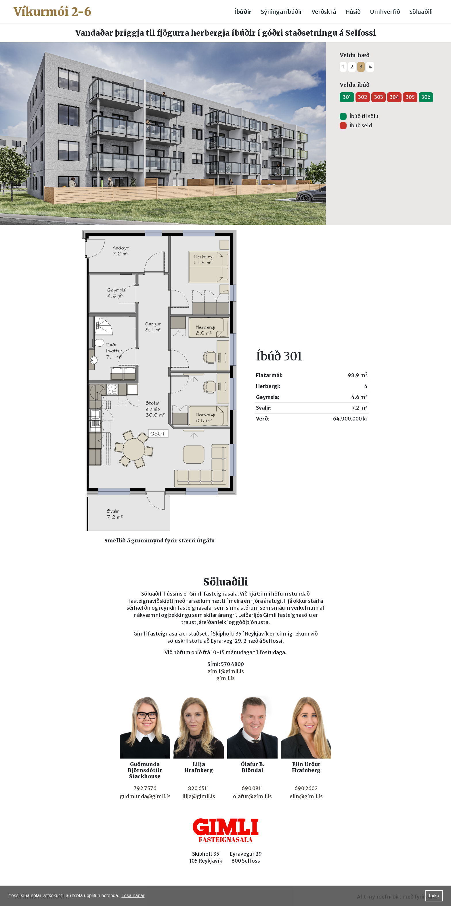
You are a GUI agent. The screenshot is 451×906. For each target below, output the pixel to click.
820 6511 (198, 788)
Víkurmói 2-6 (52, 12)
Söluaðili (421, 11)
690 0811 (252, 788)
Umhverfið (385, 11)
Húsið (353, 11)
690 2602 (306, 788)
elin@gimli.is (306, 796)
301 (347, 97)
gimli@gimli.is (225, 671)
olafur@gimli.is (252, 796)
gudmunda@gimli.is (145, 796)
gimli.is (225, 678)
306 (426, 97)
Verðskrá (324, 11)
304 (394, 97)
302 (362, 97)
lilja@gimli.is (198, 796)
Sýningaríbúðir (281, 11)
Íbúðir (243, 11)
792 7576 (144, 788)
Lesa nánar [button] (132, 895)
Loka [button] (434, 895)
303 (378, 97)
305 (410, 97)
